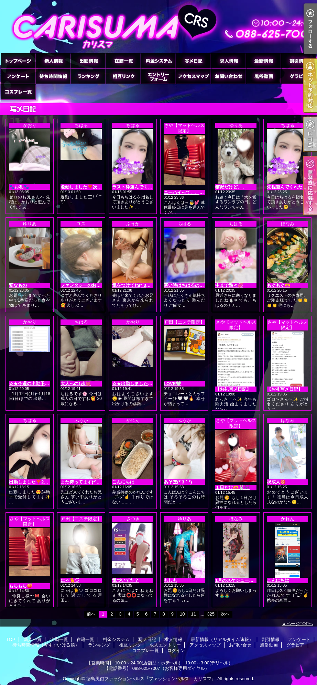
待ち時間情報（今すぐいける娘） (53, 76)
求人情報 (228, 60)
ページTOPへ (300, 623)
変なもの (18, 285)
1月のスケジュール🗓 (237, 580)
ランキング (88, 76)
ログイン (176, 650)
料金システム (158, 60)
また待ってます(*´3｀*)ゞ (86, 482)
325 (211, 614)
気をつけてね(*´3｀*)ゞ (135, 285)
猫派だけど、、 (231, 186)
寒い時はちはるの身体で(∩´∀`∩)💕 (198, 285)
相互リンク (123, 76)
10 (182, 614)
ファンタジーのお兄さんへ (87, 285)
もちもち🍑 (20, 585)
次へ (225, 614)
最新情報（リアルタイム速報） (263, 60)
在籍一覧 (123, 60)
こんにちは (123, 482)
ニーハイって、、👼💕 (187, 192)
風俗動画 (263, 76)
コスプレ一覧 (18, 91)
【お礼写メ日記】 (233, 389)
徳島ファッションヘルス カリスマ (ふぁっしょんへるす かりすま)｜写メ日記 (158, 26)
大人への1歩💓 (76, 383)
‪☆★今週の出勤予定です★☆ (38, 383)
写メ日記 (193, 60)
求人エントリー (158, 76)
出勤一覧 (88, 60)
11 (193, 614)
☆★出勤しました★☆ (134, 383)
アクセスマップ (193, 76)
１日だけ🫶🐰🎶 (232, 487)
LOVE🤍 (172, 383)
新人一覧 (53, 60)
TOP (18, 60)
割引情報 (298, 60)
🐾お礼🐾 (19, 186)
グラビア (298, 76)
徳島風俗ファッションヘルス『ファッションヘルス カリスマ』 (151, 678)
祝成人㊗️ (276, 482)
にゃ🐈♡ (70, 580)
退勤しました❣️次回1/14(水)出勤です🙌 (101, 186)
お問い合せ (228, 76)
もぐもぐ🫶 (278, 285)
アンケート (18, 76)
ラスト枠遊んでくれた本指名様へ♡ (148, 186)
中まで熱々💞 (229, 285)
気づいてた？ (125, 580)
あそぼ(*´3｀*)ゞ (180, 482)
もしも (170, 580)
